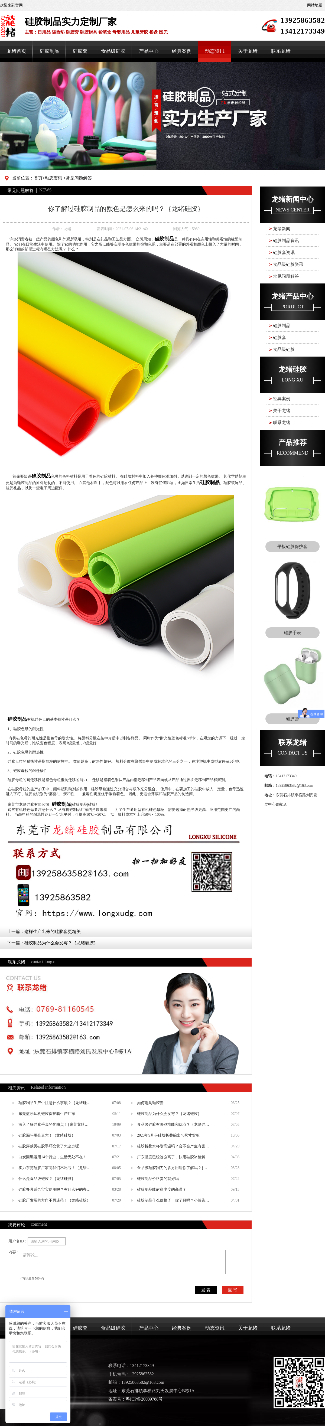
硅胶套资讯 (284, 252)
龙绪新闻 (281, 228)
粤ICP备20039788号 (144, 1399)
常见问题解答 (79, 178)
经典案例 (181, 51)
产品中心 (148, 51)
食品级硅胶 (113, 51)
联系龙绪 (281, 51)
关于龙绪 (248, 51)
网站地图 (314, 5)
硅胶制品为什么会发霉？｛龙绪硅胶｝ (61, 943)
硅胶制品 (49, 51)
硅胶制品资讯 (286, 240)
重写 (233, 1290)
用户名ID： (18, 1241)
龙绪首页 (16, 51)
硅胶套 (80, 51)
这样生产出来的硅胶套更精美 (52, 931)
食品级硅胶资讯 (288, 264)
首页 (38, 178)
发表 (206, 1290)
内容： (14, 1252)
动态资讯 (215, 51)
